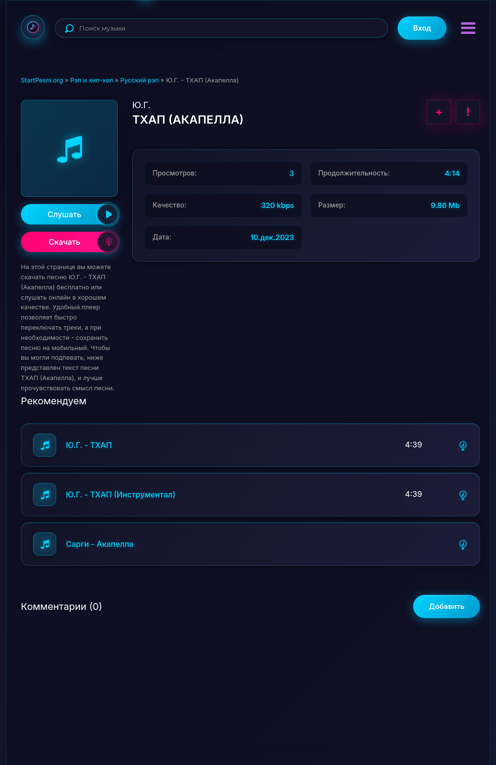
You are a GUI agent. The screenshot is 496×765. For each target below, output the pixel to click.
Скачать (83, 242)
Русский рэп (139, 80)
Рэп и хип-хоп (91, 80)
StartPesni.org (42, 80)
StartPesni (33, 27)
